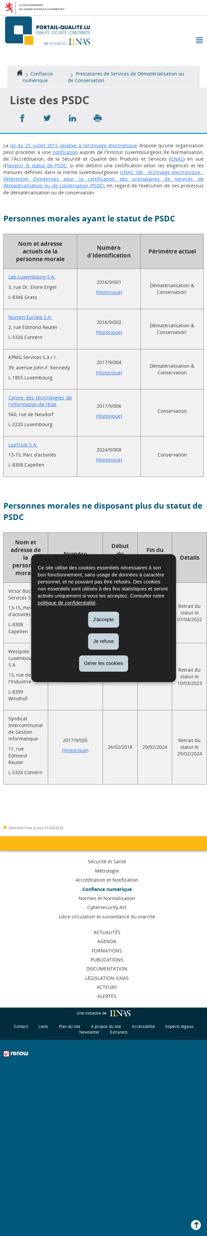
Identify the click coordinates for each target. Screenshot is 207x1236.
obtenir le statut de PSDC (37, 165)
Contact (21, 1026)
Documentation (106, 968)
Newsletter (89, 1032)
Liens (43, 1026)
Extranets (119, 1032)
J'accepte (103, 619)
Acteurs (107, 987)
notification (65, 152)
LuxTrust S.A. (22, 445)
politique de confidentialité (67, 602)
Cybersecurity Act (106, 907)
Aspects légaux (179, 1026)
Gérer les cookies (103, 663)
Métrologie (107, 871)
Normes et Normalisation (107, 898)
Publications (107, 959)
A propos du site (106, 1026)
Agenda (106, 941)
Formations (107, 950)
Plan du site (69, 1026)
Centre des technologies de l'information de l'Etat (40, 400)
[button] (199, 41)
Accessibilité (143, 1026)
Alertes (106, 996)
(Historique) (109, 292)
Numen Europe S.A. (30, 317)
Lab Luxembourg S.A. (32, 277)
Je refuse (103, 641)
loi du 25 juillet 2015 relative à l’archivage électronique (73, 145)
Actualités (107, 932)
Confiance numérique (38, 76)
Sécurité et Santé (107, 861)
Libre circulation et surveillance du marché (107, 916)
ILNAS (176, 159)
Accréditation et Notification (107, 880)
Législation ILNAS (107, 978)
